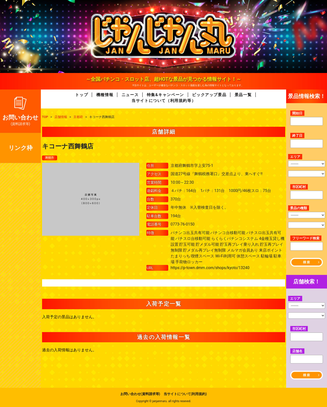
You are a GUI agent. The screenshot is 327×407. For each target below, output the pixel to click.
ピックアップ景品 (209, 94)
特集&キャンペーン (165, 94)
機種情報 (104, 94)
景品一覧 (243, 94)
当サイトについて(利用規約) (185, 394)
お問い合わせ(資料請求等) (140, 394)
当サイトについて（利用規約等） (164, 100)
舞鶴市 (50, 158)
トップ (81, 94)
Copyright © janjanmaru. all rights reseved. (163, 401)
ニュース (130, 94)
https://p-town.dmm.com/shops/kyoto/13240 (210, 268)
